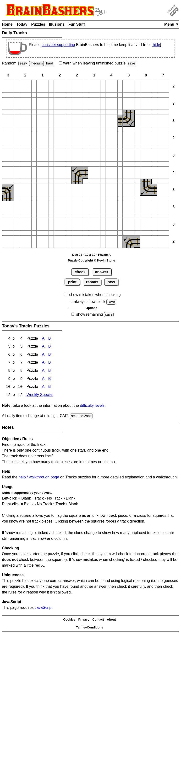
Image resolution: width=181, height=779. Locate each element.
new (111, 282)
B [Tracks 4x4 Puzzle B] (49, 339)
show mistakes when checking (95, 295)
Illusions (57, 24)
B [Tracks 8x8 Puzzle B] (49, 371)
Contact (98, 620)
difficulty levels (92, 406)
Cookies (69, 620)
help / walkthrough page (38, 478)
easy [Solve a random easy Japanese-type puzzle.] (23, 63)
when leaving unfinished (97, 63)
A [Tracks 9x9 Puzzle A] (43, 380)
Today (21, 24)
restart (92, 282)
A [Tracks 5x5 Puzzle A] (43, 347)
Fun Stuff (76, 24)
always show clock (89, 302)
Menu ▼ (171, 24)
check (80, 272)
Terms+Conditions (89, 628)
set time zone (81, 417)
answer (101, 272)
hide (156, 45)
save (131, 63)
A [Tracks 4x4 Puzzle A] (43, 339)
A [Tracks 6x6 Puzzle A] (43, 355)
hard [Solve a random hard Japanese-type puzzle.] (49, 63)
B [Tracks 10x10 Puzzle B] (49, 388)
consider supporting (58, 45)
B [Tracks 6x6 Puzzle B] (49, 355)
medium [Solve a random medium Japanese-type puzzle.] (36, 63)
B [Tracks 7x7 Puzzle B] (49, 363)
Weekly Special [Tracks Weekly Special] (40, 396)
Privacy (83, 620)
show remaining (89, 314)
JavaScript (44, 608)
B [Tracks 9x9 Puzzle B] (49, 380)
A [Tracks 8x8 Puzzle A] (43, 371)
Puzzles (38, 24)
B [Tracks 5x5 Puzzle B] (49, 347)
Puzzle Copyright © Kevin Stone (91, 260)
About (111, 620)
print (72, 282)
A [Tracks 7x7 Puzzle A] (43, 363)
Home (7, 24)
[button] (8, 86)
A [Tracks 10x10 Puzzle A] (43, 388)
